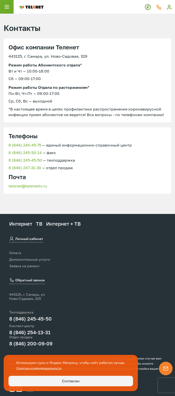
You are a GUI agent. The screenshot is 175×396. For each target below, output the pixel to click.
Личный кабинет (26, 238)
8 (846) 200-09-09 (30, 343)
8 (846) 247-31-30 (24, 167)
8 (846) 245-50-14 (25, 152)
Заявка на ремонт (24, 266)
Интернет (20, 224)
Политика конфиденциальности (38, 368)
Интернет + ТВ (63, 224)
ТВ (39, 224)
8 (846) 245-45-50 (25, 160)
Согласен (71, 380)
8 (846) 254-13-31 (29, 332)
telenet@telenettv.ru (27, 186)
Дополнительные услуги (29, 259)
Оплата (15, 253)
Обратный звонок (27, 280)
